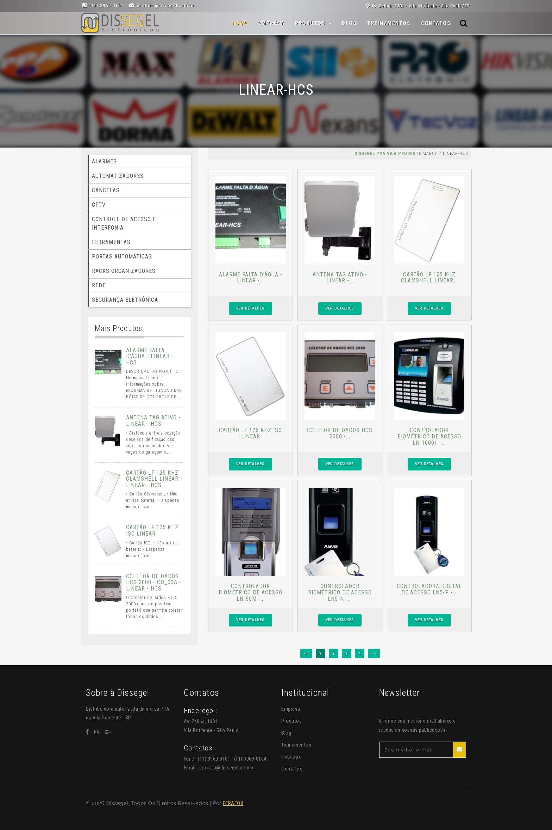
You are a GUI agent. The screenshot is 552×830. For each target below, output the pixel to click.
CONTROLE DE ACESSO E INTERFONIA (124, 223)
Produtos (291, 721)
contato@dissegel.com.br (227, 767)
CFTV (99, 204)
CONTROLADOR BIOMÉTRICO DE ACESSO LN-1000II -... (429, 436)
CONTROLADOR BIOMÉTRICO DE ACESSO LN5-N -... (340, 592)
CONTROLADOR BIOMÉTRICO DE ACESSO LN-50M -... (250, 592)
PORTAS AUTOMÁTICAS (122, 256)
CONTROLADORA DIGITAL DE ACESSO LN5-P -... (429, 589)
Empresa (271, 23)
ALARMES (104, 161)
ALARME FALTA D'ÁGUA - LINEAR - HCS (150, 356)
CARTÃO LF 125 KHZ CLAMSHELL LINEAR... (429, 277)
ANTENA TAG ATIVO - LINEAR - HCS (153, 420)
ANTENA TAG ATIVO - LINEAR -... (340, 277)
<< (306, 653)
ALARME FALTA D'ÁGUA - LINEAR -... (250, 277)
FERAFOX (233, 803)
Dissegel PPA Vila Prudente (388, 153)
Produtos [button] (311, 23)
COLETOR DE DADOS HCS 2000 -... (339, 433)
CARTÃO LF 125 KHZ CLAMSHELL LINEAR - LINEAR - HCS (154, 478)
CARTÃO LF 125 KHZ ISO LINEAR (250, 433)
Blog (349, 23)
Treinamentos (388, 23)
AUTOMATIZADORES (118, 176)
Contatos (436, 23)
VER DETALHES (250, 308)
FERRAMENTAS (111, 242)
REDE (99, 285)
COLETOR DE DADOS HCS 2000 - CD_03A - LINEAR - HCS (153, 582)
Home (240, 22)
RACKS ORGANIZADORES (124, 271)
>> (373, 653)
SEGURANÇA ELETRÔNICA (125, 300)
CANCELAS (106, 190)
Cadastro (291, 757)
